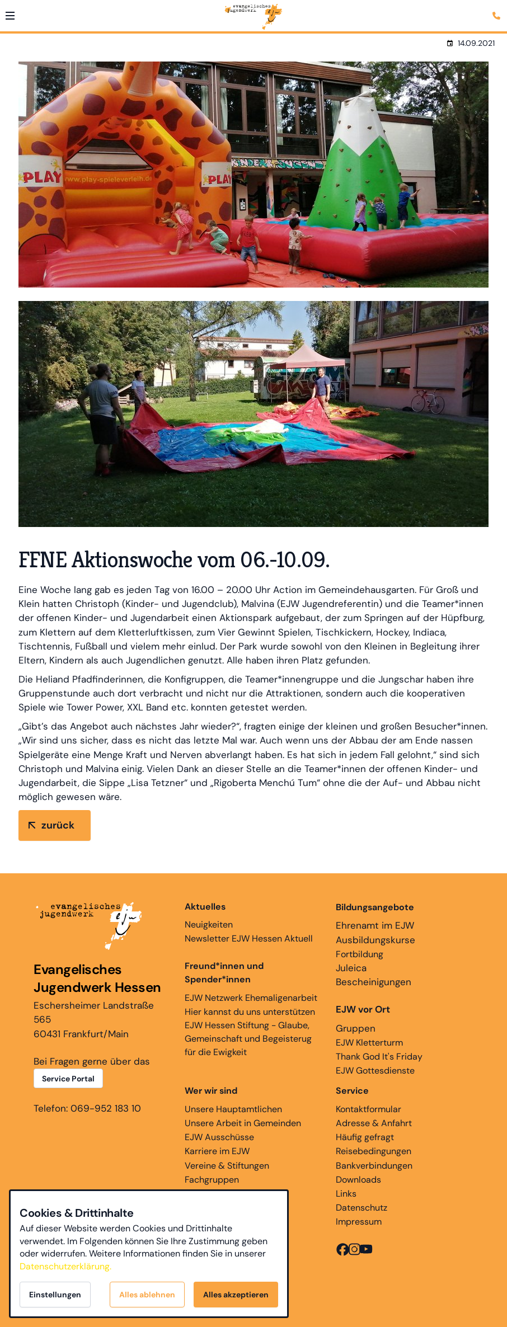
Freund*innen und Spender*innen (224, 972)
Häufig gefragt (365, 1137)
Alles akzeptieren (236, 1295)
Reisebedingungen (373, 1151)
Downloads (358, 1179)
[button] (10, 16)
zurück (57, 825)
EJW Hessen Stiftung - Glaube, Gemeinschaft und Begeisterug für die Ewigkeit (248, 1038)
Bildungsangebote (375, 907)
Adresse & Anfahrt (374, 1123)
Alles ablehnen (147, 1295)
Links (346, 1193)
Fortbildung (359, 954)
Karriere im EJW (217, 1151)
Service (352, 1091)
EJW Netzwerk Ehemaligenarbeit (251, 998)
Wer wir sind (211, 1091)
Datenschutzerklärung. (65, 1266)
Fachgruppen (212, 1179)
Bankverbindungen (374, 1165)
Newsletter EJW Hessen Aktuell (249, 938)
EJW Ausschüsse (219, 1137)
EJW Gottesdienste (375, 1070)
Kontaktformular (368, 1109)
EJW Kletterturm (369, 1042)
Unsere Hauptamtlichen (233, 1109)
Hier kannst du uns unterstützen (250, 1012)
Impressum (359, 1221)
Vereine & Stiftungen (227, 1165)
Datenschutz (361, 1207)
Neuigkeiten (209, 915)
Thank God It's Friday (379, 1056)
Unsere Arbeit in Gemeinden (243, 1123)
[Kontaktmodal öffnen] (498, 9)
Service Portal (68, 1079)
